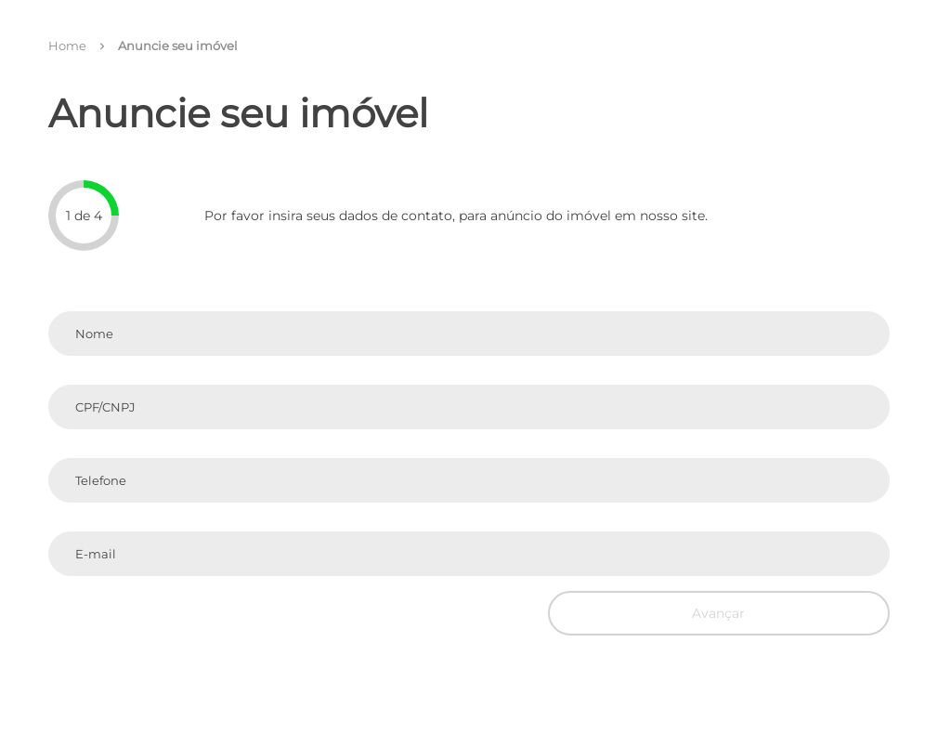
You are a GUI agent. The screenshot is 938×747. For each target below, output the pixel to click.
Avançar (718, 613)
